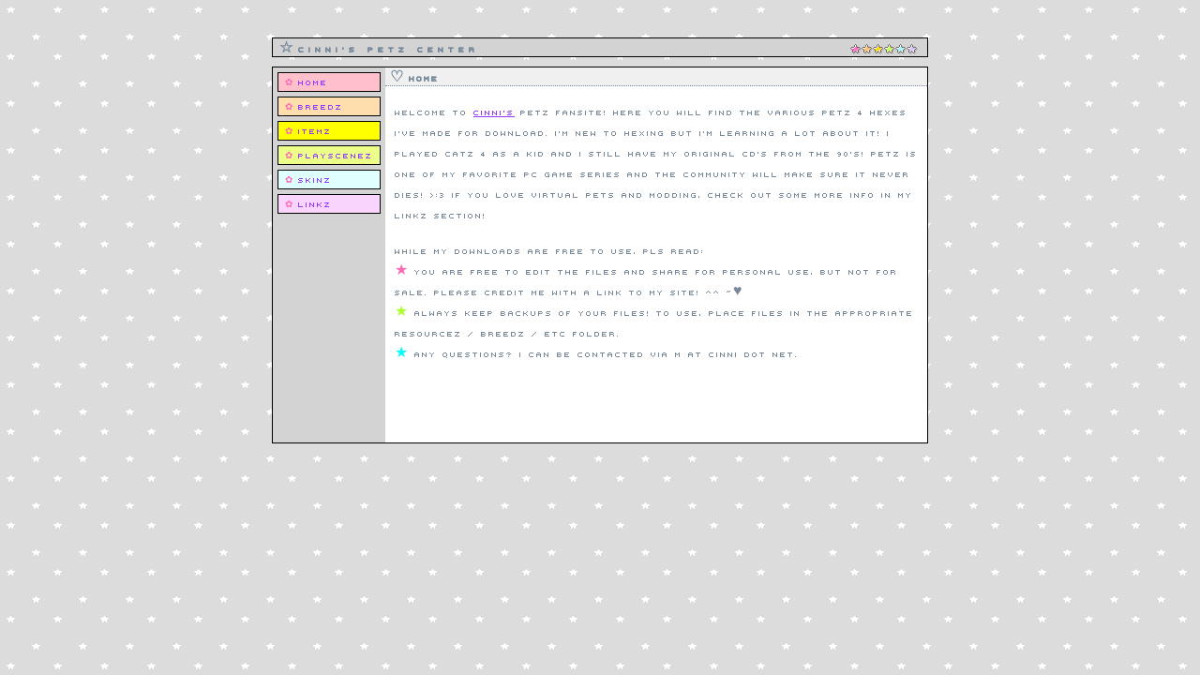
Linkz (315, 203)
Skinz (315, 179)
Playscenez (335, 154)
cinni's (494, 111)
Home (313, 81)
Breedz (320, 105)
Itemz (315, 130)
